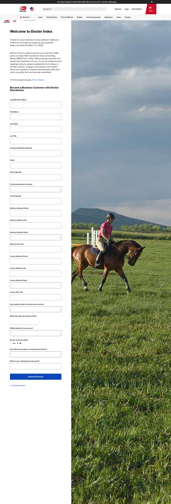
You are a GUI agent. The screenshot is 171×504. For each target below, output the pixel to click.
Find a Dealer (38, 80)
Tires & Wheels (67, 17)
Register (118, 9)
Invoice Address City (18, 268)
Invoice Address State (18, 280)
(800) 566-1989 (79, 2)
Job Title (13, 136)
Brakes (79, 17)
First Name (14, 112)
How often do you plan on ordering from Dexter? (28, 349)
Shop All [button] (25, 17)
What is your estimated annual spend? (24, 361)
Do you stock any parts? (19, 340)
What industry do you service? (21, 328)
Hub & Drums (52, 17)
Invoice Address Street (19, 256)
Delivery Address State (19, 232)
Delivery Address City (18, 220)
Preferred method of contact (21, 184)
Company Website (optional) (21, 148)
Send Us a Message (108, 2)
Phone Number (16, 172)
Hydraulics (108, 17)
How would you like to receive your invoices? (27, 304)
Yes (14, 343)
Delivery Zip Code (17, 244)
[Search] (44, 9)
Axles (40, 17)
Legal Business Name (18, 100)
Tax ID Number (15, 196)
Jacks (119, 17)
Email (12, 160)
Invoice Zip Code (16, 292)
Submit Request (35, 376)
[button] (27, 9)
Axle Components (93, 17)
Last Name (14, 124)
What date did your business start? (23, 316)
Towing (127, 17)
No (20, 343)
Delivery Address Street (19, 208)
